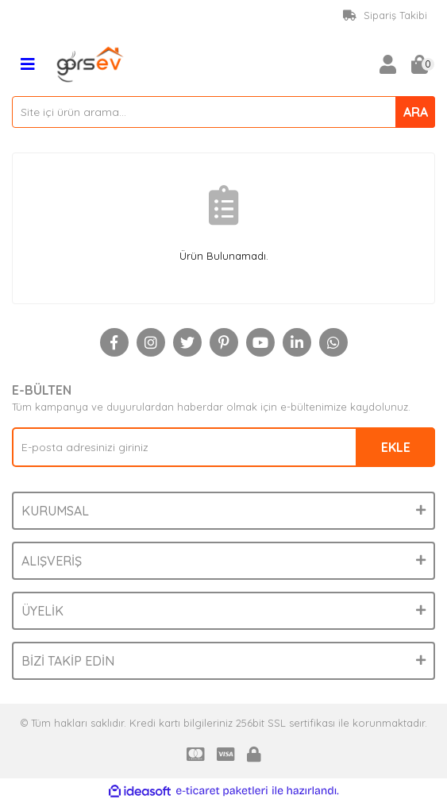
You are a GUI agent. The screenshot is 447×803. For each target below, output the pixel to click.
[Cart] (419, 64)
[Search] (223, 112)
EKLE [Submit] (395, 447)
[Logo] (90, 62)
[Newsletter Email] (223, 447)
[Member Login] (387, 64)
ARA (415, 112)
